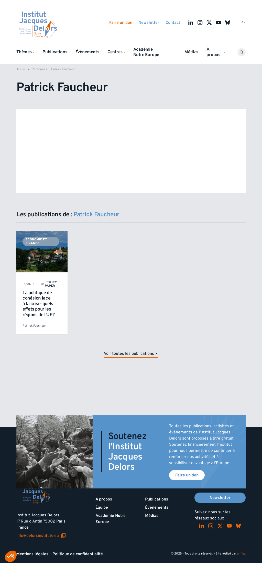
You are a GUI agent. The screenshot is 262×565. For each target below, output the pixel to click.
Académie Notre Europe (146, 52)
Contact (173, 22)
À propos (103, 499)
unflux (241, 553)
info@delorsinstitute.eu (41, 535)
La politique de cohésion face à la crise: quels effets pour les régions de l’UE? (38, 304)
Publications (54, 52)
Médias (191, 52)
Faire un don (120, 22)
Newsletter (148, 22)
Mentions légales (32, 554)
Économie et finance (36, 241)
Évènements (87, 52)
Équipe (101, 507)
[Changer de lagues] (242, 22)
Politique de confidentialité (77, 554)
